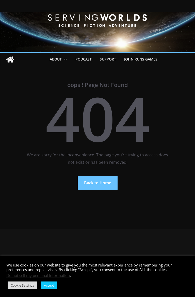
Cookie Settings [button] (22, 285)
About (56, 59)
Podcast (83, 59)
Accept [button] (49, 285)
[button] (64, 59)
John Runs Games (140, 59)
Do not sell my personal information (38, 275)
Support (108, 59)
